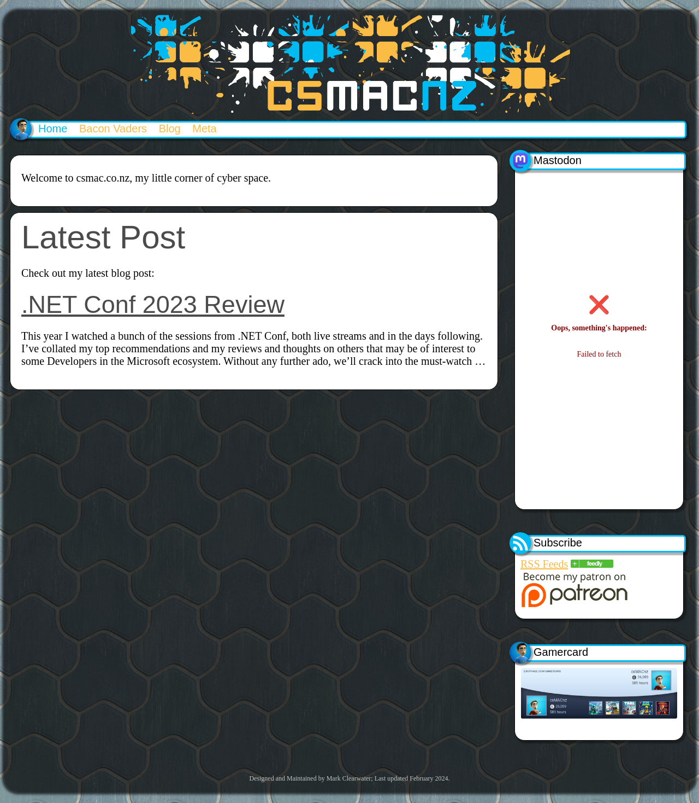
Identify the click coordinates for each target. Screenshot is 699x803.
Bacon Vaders (113, 129)
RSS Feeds (544, 564)
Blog (170, 129)
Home (52, 129)
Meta (204, 129)
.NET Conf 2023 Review (153, 304)
